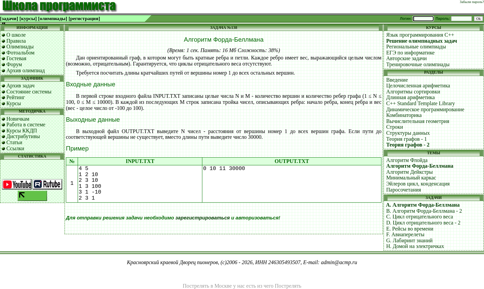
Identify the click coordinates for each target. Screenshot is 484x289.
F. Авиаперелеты (405, 234)
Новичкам (17, 119)
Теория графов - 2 (408, 145)
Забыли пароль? (472, 2)
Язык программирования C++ (420, 35)
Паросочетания (403, 190)
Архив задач (20, 85)
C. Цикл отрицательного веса (419, 216)
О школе (16, 35)
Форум (14, 64)
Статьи (14, 142)
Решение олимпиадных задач (421, 41)
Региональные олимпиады (416, 46)
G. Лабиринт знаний (409, 240)
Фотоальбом (20, 52)
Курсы (13, 103)
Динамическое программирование (425, 109)
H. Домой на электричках (415, 246)
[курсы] (28, 18)
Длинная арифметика (410, 97)
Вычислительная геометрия (417, 121)
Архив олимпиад (25, 70)
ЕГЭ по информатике (410, 52)
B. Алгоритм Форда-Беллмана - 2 (424, 211)
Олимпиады (20, 46)
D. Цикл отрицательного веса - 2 (423, 222)
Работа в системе (25, 124)
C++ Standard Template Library (420, 103)
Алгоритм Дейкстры (409, 172)
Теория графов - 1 (406, 139)
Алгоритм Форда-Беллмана (419, 166)
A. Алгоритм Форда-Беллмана (422, 205)
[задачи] (9, 18)
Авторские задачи (406, 58)
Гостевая (16, 58)
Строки (394, 127)
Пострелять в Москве (207, 286)
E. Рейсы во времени (409, 229)
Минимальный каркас (411, 177)
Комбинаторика (404, 115)
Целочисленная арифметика (418, 85)
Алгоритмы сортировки (413, 91)
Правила (16, 41)
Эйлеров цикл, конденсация (418, 184)
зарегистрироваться (202, 217)
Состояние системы (28, 91)
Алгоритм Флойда (407, 160)
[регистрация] (84, 18)
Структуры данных (408, 133)
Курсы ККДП (21, 130)
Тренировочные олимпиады (417, 64)
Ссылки (15, 148)
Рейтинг (15, 97)
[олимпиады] (52, 18)
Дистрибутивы (23, 136)
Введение (397, 80)
